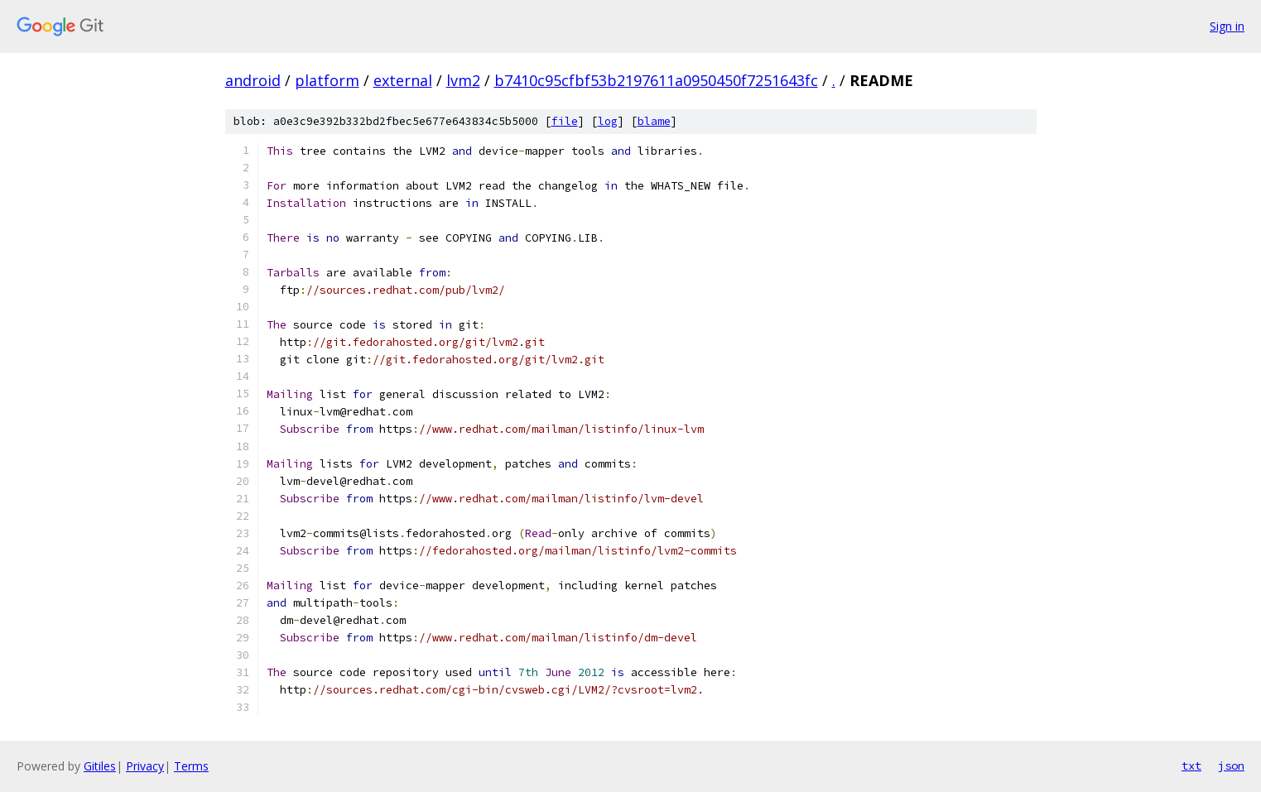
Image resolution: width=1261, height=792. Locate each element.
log (608, 121)
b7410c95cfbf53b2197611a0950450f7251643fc (656, 80)
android (253, 80)
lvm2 (463, 80)
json (1231, 765)
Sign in (1227, 26)
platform (327, 80)
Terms (191, 766)
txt (1191, 765)
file (564, 121)
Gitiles (100, 766)
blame (654, 121)
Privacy (145, 766)
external (402, 80)
